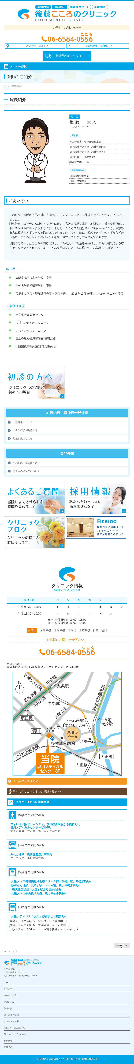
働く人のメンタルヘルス (26, 471)
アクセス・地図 (11, 1021)
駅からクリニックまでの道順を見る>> (37, 791)
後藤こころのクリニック (65, 1059)
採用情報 (8, 1041)
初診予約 (8, 1047)
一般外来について (22, 422)
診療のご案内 (10, 995)
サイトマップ (10, 951)
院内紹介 (8, 1008)
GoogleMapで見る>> (26, 781)
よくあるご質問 (11, 1015)
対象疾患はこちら (22, 438)
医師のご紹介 (10, 1002)
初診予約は (67, 55)
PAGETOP (121, 945)
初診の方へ (9, 989)
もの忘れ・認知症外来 (25, 462)
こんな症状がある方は (25, 430)
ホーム (7, 982)
